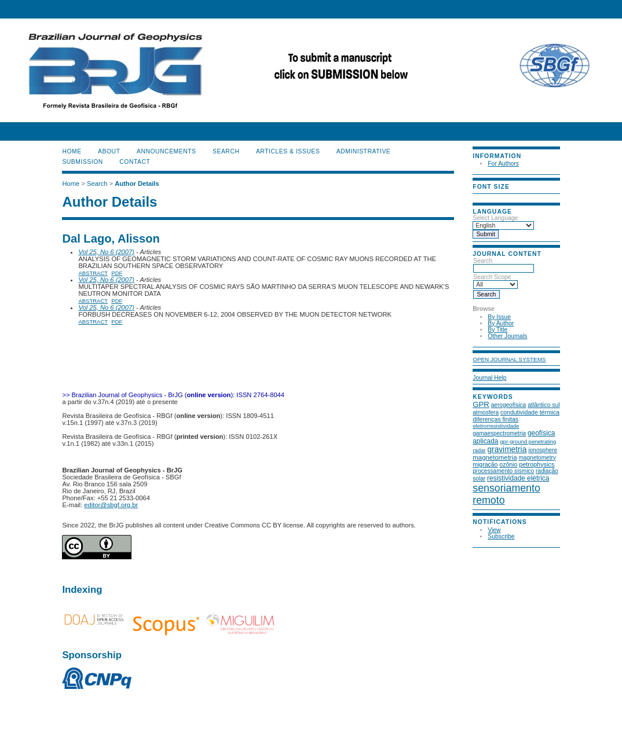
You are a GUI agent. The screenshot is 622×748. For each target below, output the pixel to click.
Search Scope (495, 281)
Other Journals (507, 336)
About (109, 151)
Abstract (93, 273)
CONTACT (134, 162)
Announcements (166, 151)
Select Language (495, 218)
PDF (116, 273)
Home (71, 151)
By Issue (499, 317)
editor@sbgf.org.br (111, 504)
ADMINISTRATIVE (363, 151)
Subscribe (501, 536)
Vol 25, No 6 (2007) (106, 251)
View (494, 530)
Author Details (137, 183)
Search (503, 265)
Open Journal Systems (509, 359)
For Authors (503, 163)
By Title (497, 330)
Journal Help (489, 378)
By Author (501, 323)
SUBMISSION (82, 162)
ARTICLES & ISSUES (288, 151)
